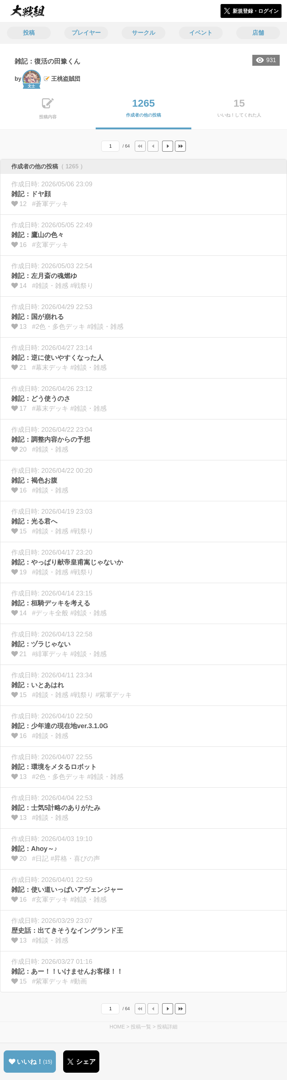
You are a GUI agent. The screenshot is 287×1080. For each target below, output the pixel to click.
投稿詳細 (167, 1027)
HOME (117, 1027)
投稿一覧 (141, 1027)
